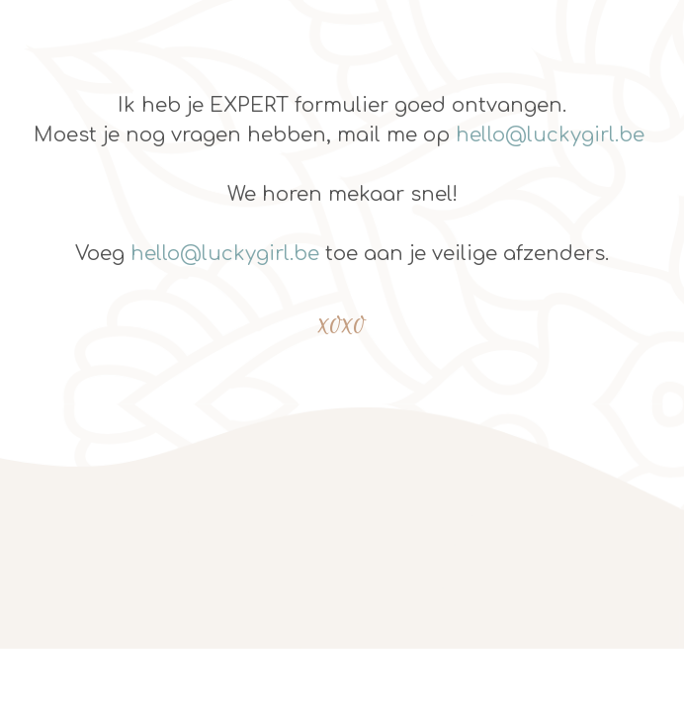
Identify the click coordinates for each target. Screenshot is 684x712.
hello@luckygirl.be (550, 135)
